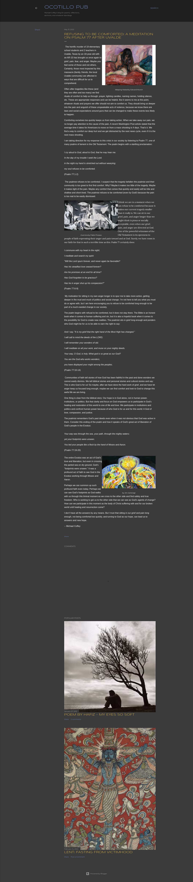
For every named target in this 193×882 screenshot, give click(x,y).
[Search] (154, 8)
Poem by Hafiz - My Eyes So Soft (99, 714)
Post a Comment (78, 857)
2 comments (76, 719)
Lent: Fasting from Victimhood (98, 852)
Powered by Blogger (96, 873)
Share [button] (37, 29)
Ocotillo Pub (66, 7)
